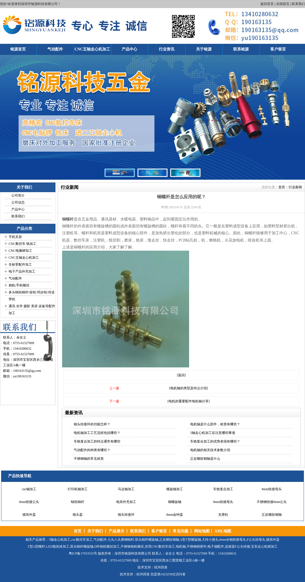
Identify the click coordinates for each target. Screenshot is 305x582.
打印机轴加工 (78, 489)
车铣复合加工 (223, 489)
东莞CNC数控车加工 (160, 546)
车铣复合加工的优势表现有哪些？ (215, 441)
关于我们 (95, 531)
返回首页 (267, 4)
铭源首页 (18, 49)
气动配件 (55, 49)
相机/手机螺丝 (19, 285)
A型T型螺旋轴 (190, 540)
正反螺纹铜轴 (272, 515)
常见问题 (180, 531)
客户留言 (278, 49)
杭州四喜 (143, 574)
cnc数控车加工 (82, 540)
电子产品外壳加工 (22, 271)
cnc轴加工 (29, 489)
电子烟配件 (215, 546)
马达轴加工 (126, 489)
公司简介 (18, 195)
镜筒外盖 (29, 515)
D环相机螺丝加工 (107, 546)
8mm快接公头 (29, 502)
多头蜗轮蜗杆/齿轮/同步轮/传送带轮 (32, 295)
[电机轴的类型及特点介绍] (188, 388)
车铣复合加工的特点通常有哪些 (97, 441)
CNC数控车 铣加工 (22, 244)
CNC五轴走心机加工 (92, 49)
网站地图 (202, 531)
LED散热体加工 (57, 546)
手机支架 (15, 237)
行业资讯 (166, 49)
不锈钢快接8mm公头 (272, 502)
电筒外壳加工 (126, 502)
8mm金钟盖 (174, 515)
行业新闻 (295, 187)
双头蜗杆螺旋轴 (146, 540)
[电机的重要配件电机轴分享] (188, 401)
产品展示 (116, 531)
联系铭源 (241, 49)
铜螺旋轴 (174, 502)
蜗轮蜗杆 (77, 502)
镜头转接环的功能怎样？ (92, 424)
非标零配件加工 (20, 264)
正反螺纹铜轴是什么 (205, 459)
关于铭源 (204, 49)
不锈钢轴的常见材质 (89, 459)
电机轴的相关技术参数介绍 (210, 450)
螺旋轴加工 (174, 489)
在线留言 (282, 4)
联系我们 (298, 4)
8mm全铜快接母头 (232, 540)
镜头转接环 (126, 515)
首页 (281, 187)
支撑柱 (223, 515)
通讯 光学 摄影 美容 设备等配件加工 (32, 309)
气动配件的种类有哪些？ (92, 450)
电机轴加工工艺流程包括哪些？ (97, 433)
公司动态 (18, 202)
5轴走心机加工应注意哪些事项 (212, 433)
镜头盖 (78, 515)
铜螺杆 (68, 219)
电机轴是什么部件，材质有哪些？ (215, 424)
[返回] (181, 375)
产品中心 (129, 49)
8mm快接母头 (272, 489)
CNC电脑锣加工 (20, 251)
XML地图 (222, 531)
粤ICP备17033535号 (83, 553)
